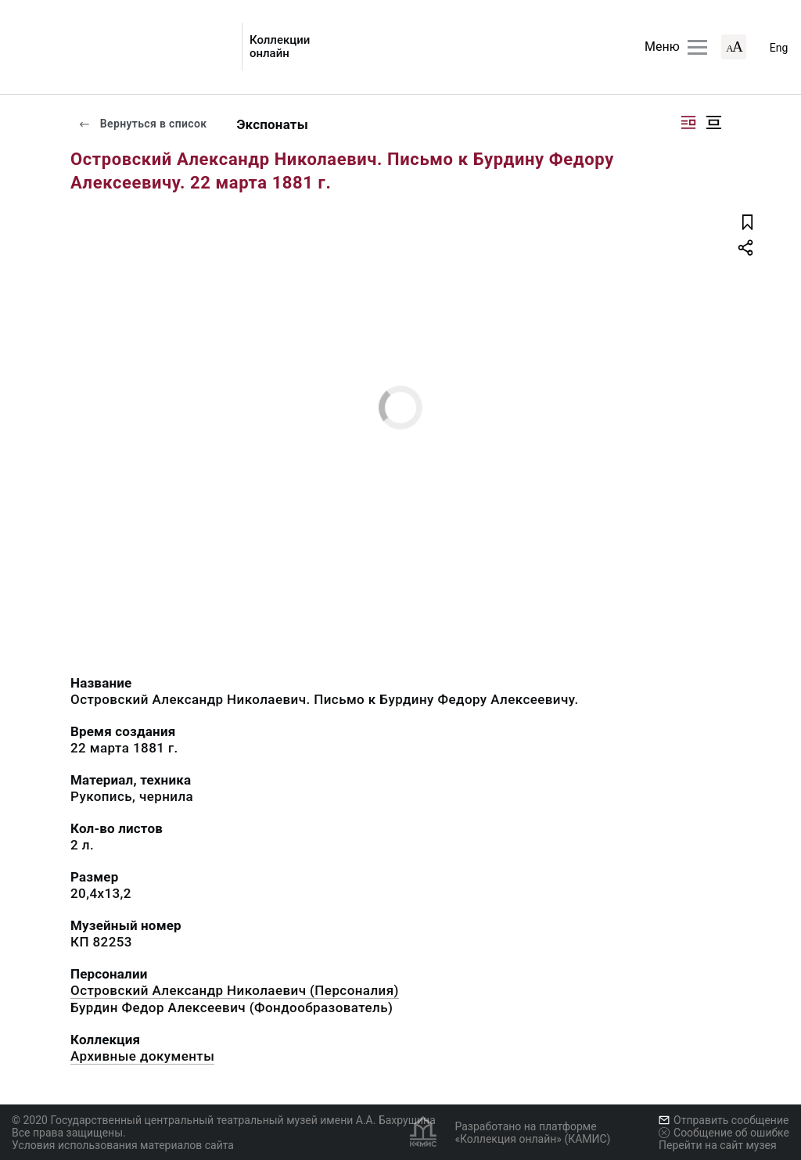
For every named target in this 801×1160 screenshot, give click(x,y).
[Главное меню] (697, 47)
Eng (779, 47)
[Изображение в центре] (713, 122)
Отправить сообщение (723, 1120)
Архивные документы (142, 1056)
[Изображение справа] (688, 122)
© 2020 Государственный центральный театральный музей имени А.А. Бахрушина (224, 1120)
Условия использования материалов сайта (123, 1145)
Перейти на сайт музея (718, 1145)
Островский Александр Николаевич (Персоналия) (234, 990)
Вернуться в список (142, 123)
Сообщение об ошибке (724, 1132)
